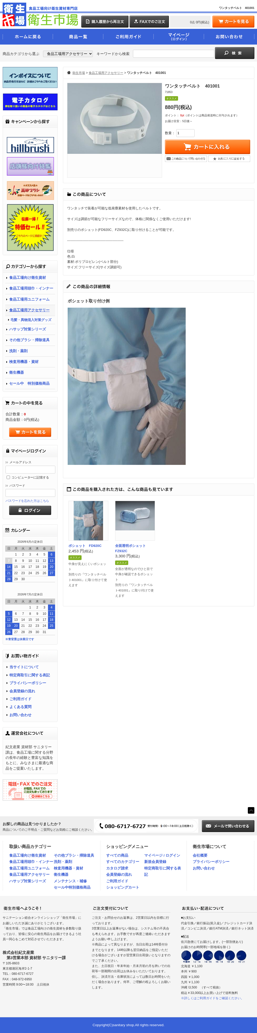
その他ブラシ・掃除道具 (29, 340)
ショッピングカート (122, 887)
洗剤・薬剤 (18, 351)
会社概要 (200, 855)
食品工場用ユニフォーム (29, 299)
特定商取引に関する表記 (29, 675)
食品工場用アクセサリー (29, 310)
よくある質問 (20, 707)
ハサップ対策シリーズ (27, 329)
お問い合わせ (20, 715)
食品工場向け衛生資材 (27, 278)
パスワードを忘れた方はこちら (27, 500)
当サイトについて (24, 667)
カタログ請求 (117, 868)
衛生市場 (78, 73)
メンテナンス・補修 (70, 881)
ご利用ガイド (20, 699)
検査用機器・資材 (24, 362)
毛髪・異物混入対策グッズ (30, 320)
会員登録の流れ (22, 691)
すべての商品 (117, 855)
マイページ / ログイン (162, 855)
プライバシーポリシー (27, 683)
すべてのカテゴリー (122, 862)
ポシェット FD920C (84, 546)
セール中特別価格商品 (72, 887)
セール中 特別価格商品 (29, 383)
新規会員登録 (155, 862)
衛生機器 (16, 372)
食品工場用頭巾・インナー (31, 288)
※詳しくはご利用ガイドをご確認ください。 (212, 998)
